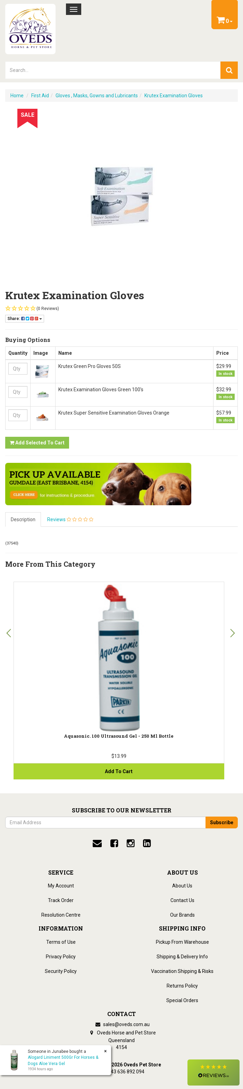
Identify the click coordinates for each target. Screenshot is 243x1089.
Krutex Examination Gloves (173, 95)
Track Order (61, 900)
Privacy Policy (61, 956)
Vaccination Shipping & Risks (182, 971)
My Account (61, 886)
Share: (24, 318)
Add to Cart (119, 771)
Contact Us (182, 900)
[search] (229, 70)
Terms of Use (61, 942)
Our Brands (182, 915)
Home (17, 95)
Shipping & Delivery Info (182, 956)
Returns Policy (182, 986)
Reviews (70, 519)
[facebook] (114, 843)
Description (23, 519)
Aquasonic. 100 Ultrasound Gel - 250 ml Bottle (119, 736)
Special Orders (182, 1000)
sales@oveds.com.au (121, 1024)
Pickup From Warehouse (182, 942)
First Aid (40, 95)
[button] (213, 1072)
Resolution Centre (61, 915)
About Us (182, 886)
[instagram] (130, 843)
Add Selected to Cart (37, 442)
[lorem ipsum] (113, 70)
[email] (97, 843)
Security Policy (61, 971)
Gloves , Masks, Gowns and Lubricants (97, 95)
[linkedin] (146, 843)
